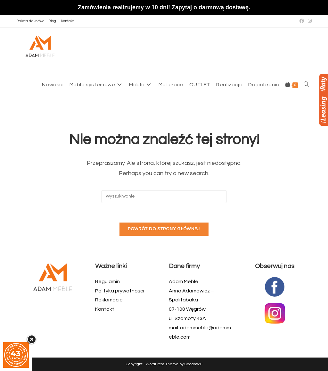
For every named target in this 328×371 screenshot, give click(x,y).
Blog (52, 21)
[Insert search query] (164, 196)
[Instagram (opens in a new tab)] (309, 21)
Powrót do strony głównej (164, 229)
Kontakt (67, 21)
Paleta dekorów (30, 21)
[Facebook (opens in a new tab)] (302, 21)
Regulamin (107, 281)
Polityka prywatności (119, 290)
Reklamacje (109, 299)
